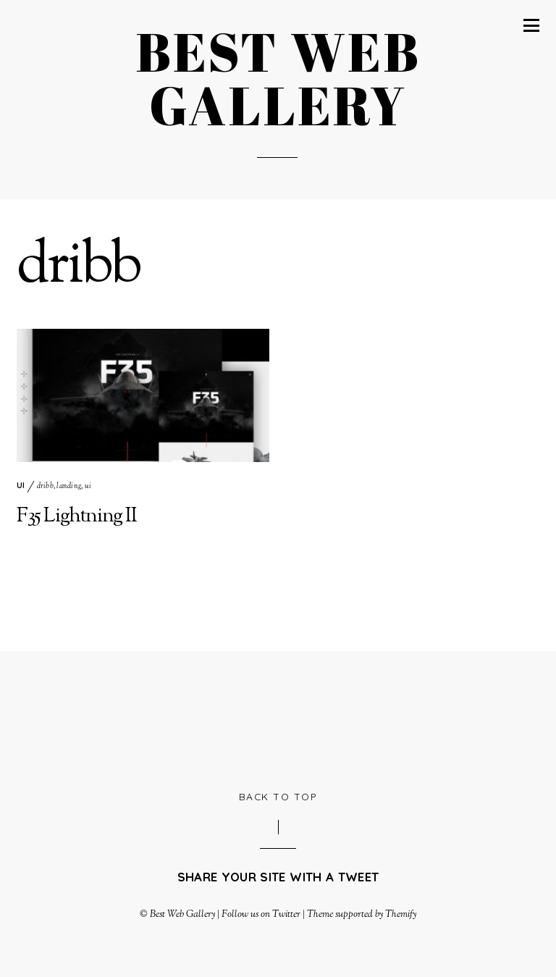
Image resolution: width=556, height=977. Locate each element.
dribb (45, 486)
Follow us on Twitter (261, 914)
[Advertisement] (280, 718)
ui (88, 486)
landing (68, 486)
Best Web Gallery (182, 914)
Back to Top (278, 796)
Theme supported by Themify (362, 914)
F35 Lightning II (76, 516)
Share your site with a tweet (278, 876)
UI (21, 485)
